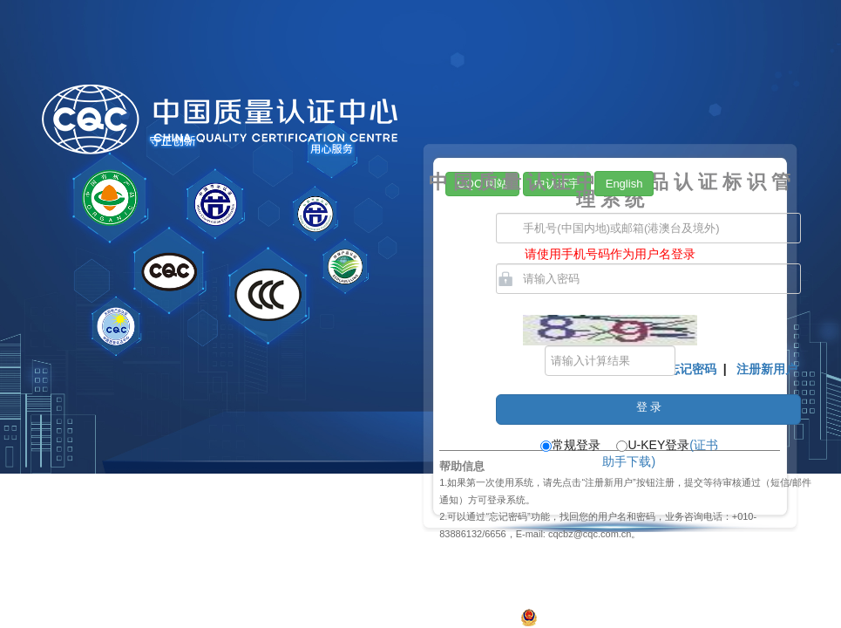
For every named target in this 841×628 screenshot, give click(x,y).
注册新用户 (766, 369)
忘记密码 (692, 369)
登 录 (649, 406)
